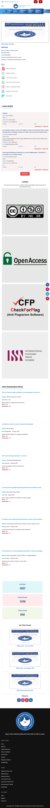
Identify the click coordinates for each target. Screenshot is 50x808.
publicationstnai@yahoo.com (10, 1)
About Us (10, 11)
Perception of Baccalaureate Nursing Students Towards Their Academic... (22, 519)
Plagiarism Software (6, 759)
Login (2, 795)
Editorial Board (31, 11)
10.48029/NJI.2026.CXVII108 (11, 144)
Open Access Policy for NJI (13, 82)
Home (4, 11)
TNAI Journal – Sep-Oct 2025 (25, 646)
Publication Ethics (24, 11)
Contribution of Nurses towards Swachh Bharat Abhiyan (17, 424)
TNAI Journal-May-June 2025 (25, 690)
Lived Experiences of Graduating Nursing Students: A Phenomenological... (22, 551)
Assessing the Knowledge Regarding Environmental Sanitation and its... (22, 487)
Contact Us (3, 801)
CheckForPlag (4, 762)
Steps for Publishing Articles (13, 86)
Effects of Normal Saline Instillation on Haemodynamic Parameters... (21, 392)
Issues (16, 11)
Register (3, 798)
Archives (3, 757)
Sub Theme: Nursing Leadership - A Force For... (15, 456)
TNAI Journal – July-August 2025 (25, 668)
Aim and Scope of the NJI (7, 784)
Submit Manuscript (5, 749)
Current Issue (4, 754)
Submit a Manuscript (38, 11)
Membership (9, 96)
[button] (2, 6)
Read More (25, 173)
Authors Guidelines (11, 68)
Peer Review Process (11, 77)
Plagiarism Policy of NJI (12, 91)
